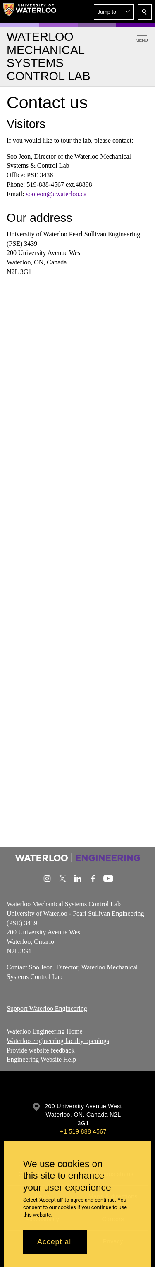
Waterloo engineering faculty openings (58, 1040)
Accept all (55, 1242)
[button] (113, 12)
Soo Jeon (41, 967)
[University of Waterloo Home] (29, 11)
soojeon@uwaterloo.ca (56, 194)
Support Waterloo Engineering (47, 1008)
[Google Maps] (77, 383)
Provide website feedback (40, 1050)
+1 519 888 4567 (83, 1131)
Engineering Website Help (41, 1059)
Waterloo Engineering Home (45, 1031)
